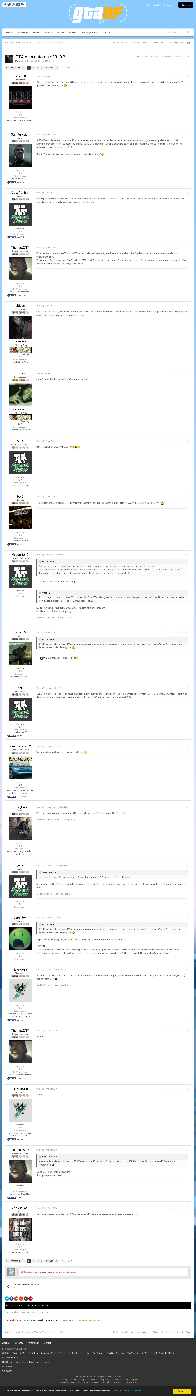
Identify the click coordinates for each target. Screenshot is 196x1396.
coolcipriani (20, 1208)
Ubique (22, 61)
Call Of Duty (8, 1362)
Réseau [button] (36, 32)
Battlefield (21, 1362)
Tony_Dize (20, 807)
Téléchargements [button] (89, 32)
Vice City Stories (75, 1353)
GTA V (47, 61)
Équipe (188, 43)
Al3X (20, 441)
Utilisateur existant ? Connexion (161, 5)
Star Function (20, 134)
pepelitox (20, 917)
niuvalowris (20, 969)
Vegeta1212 (20, 555)
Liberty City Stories (95, 1353)
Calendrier (145, 43)
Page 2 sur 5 (68, 67)
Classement (158, 43)
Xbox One (33, 1362)
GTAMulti (33, 1353)
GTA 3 (145, 1353)
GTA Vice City (133, 1353)
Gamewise (7, 1371)
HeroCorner (46, 1362)
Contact (47, 1343)
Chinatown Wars (48, 1353)
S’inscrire (186, 5)
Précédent (15, 67)
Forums (106, 32)
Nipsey (20, 373)
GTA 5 (23, 1353)
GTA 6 (14, 1353)
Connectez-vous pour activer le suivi (155, 56)
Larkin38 (20, 76)
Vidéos (72, 32)
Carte (168, 43)
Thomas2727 (20, 247)
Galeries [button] (49, 32)
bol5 (20, 496)
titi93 (20, 688)
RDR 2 (171, 1353)
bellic (20, 865)
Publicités (18, 1343)
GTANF (9, 32)
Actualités (23, 32)
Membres (135, 43)
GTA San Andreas (115, 1353)
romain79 (20, 632)
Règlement (178, 43)
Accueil (6, 1343)
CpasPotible (20, 193)
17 (20, 424)
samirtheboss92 (20, 746)
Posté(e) (44, 76)
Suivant (49, 67)
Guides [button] (60, 32)
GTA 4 (62, 1353)
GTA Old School (158, 1353)
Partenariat (33, 1343)
